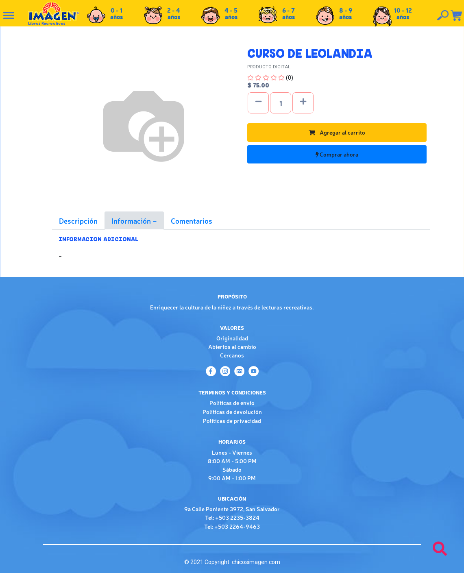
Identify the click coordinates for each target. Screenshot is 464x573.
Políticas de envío (232, 402)
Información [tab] (131, 220)
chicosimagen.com (256, 562)
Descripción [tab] (78, 220)
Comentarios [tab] (191, 220)
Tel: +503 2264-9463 (232, 526)
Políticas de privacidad (232, 420)
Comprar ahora (337, 154)
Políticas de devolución (232, 411)
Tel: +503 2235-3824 (232, 517)
